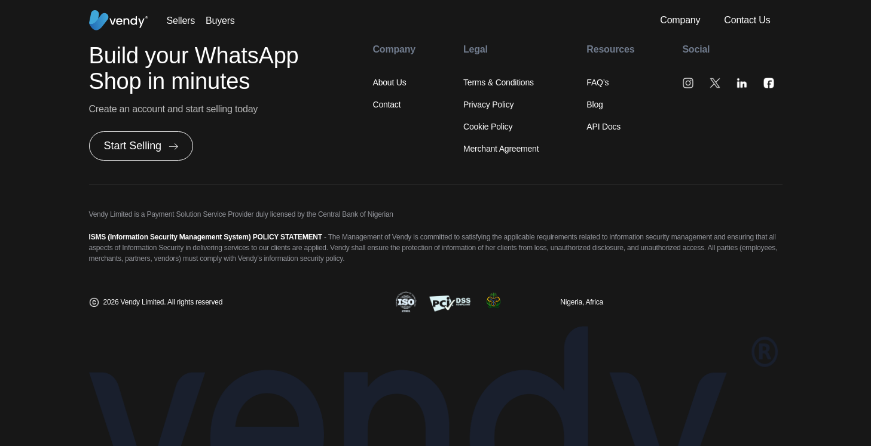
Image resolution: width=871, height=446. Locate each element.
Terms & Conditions (498, 82)
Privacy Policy (488, 104)
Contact (387, 104)
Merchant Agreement (501, 148)
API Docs (603, 126)
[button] (141, 146)
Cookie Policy (487, 126)
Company (680, 20)
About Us (390, 82)
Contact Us (747, 20)
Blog (594, 104)
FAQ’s (597, 82)
